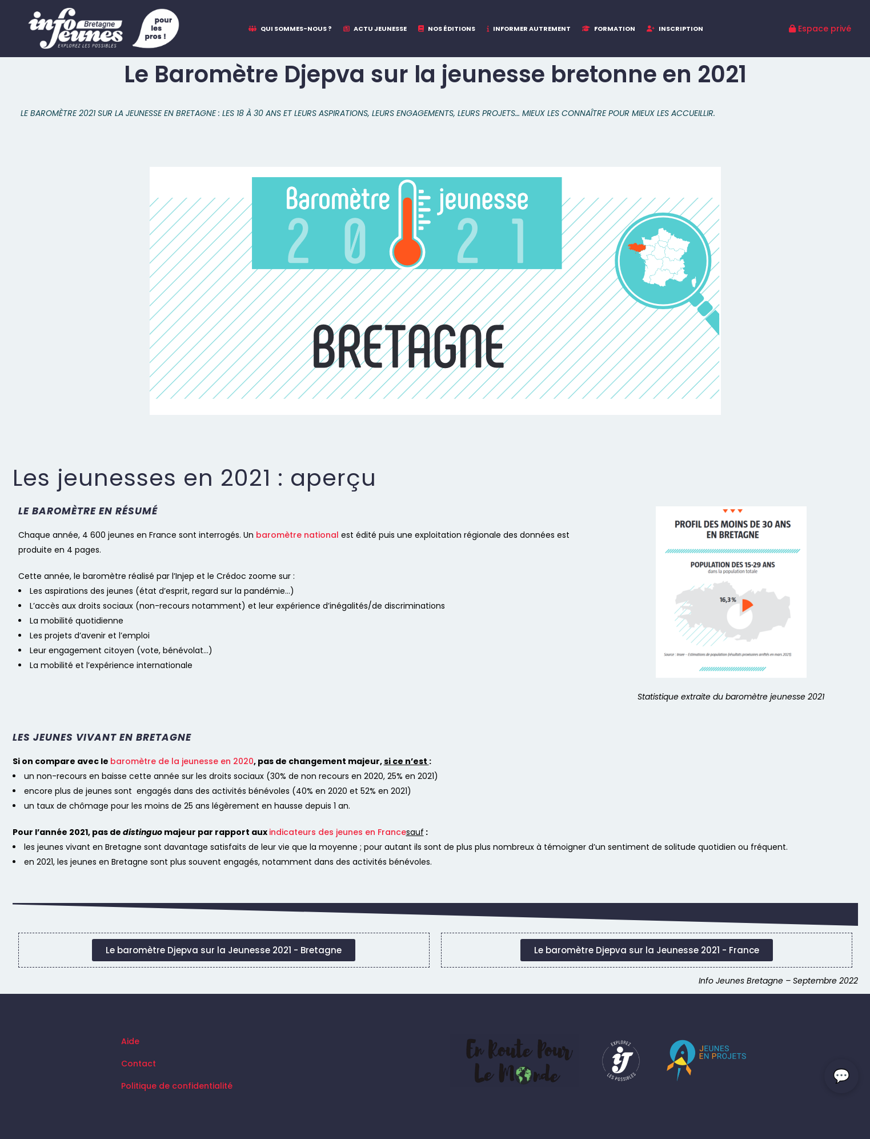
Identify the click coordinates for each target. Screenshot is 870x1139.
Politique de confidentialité (176, 1086)
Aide (130, 1041)
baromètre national (297, 535)
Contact (138, 1063)
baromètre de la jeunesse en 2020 (182, 761)
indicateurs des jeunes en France (337, 832)
